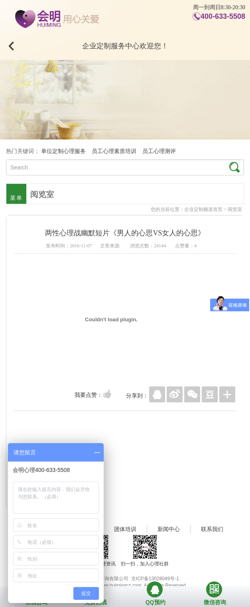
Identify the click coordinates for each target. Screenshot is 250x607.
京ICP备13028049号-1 (155, 578)
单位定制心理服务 (63, 151)
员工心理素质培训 (114, 151)
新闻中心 (168, 529)
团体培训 (125, 529)
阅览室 (235, 209)
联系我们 (212, 529)
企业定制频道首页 (203, 209)
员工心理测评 (159, 151)
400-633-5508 (223, 16)
